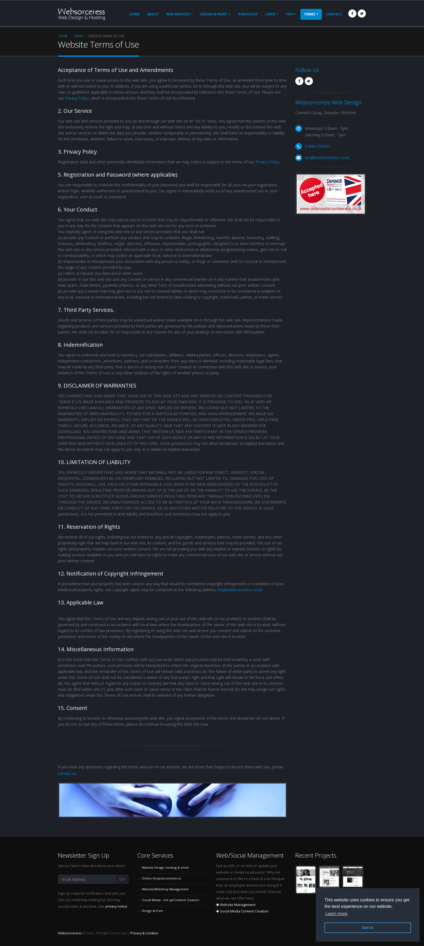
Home (135, 14)
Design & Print (213, 14)
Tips (289, 14)
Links (270, 14)
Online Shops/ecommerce (161, 878)
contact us (67, 773)
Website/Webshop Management (165, 889)
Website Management (236, 904)
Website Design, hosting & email (165, 867)
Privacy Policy (77, 98)
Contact (334, 14)
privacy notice (116, 906)
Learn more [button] (336, 913)
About (153, 14)
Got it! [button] (367, 927)
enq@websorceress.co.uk (240, 589)
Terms (309, 14)
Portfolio (248, 14)
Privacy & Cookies (144, 933)
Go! (122, 879)
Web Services (178, 14)
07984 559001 (317, 146)
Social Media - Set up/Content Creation (170, 900)
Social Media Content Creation (242, 911)
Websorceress (70, 933)
